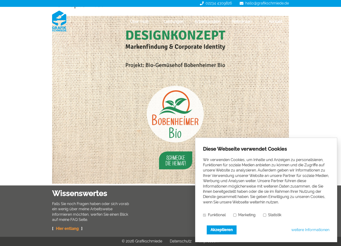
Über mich (139, 21)
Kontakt (276, 21)
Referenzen (241, 21)
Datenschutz (181, 241)
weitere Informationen (310, 230)
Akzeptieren (222, 230)
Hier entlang (67, 228)
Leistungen (173, 21)
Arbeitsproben (207, 21)
